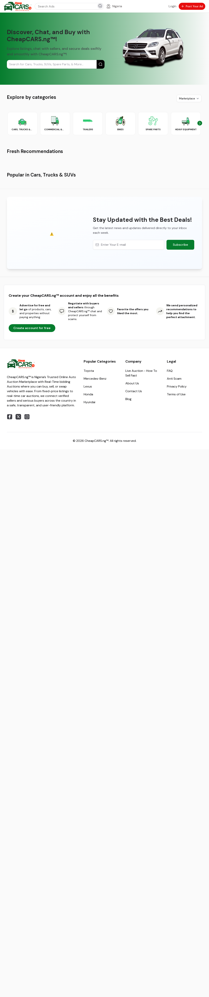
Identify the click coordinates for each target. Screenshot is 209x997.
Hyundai (89, 673)
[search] (100, 6)
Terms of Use (176, 665)
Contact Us (133, 662)
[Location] (114, 6)
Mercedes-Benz (95, 649)
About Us (132, 654)
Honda (88, 665)
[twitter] (18, 687)
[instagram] (27, 687)
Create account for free (32, 599)
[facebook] (9, 687)
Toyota (89, 641)
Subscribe (180, 515)
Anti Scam (174, 649)
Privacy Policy (177, 657)
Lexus (88, 657)
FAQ (170, 641)
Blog (128, 670)
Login (172, 6)
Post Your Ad (192, 6)
